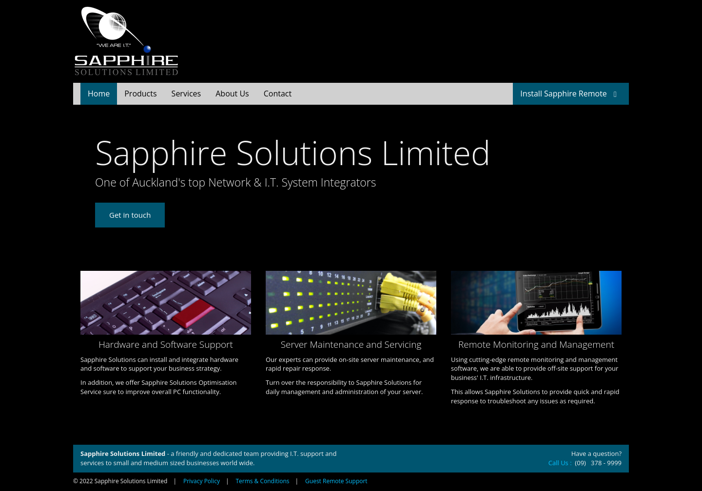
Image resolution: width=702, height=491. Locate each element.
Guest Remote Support (336, 481)
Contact (278, 93)
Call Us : (560, 462)
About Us (232, 93)
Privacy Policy (201, 481)
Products (140, 93)
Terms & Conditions (262, 481)
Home (99, 93)
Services (186, 93)
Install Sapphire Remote (571, 93)
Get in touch (130, 215)
